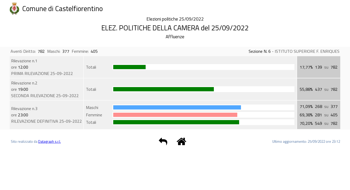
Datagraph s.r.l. (49, 141)
